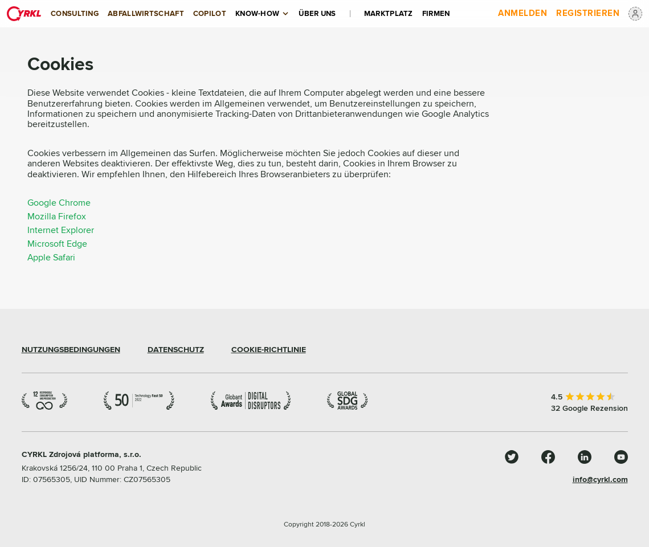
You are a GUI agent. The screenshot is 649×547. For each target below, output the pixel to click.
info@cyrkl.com (600, 479)
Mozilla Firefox (56, 216)
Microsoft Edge (57, 244)
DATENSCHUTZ (176, 349)
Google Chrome (59, 203)
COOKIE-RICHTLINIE (268, 349)
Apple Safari (51, 257)
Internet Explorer (60, 230)
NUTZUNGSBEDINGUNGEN (71, 349)
